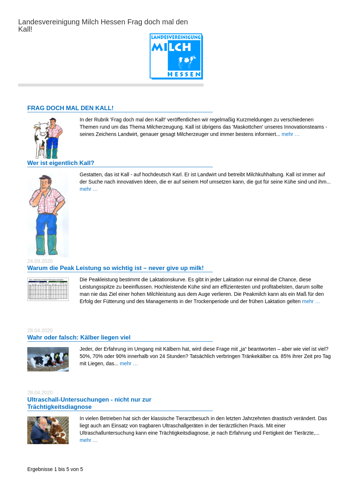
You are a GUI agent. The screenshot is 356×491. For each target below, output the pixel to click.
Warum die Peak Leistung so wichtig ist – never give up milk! (115, 268)
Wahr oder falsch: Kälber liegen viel (79, 337)
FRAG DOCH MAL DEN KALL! (70, 108)
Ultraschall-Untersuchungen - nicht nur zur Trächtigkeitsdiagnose (89, 403)
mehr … (291, 134)
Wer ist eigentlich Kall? (60, 163)
